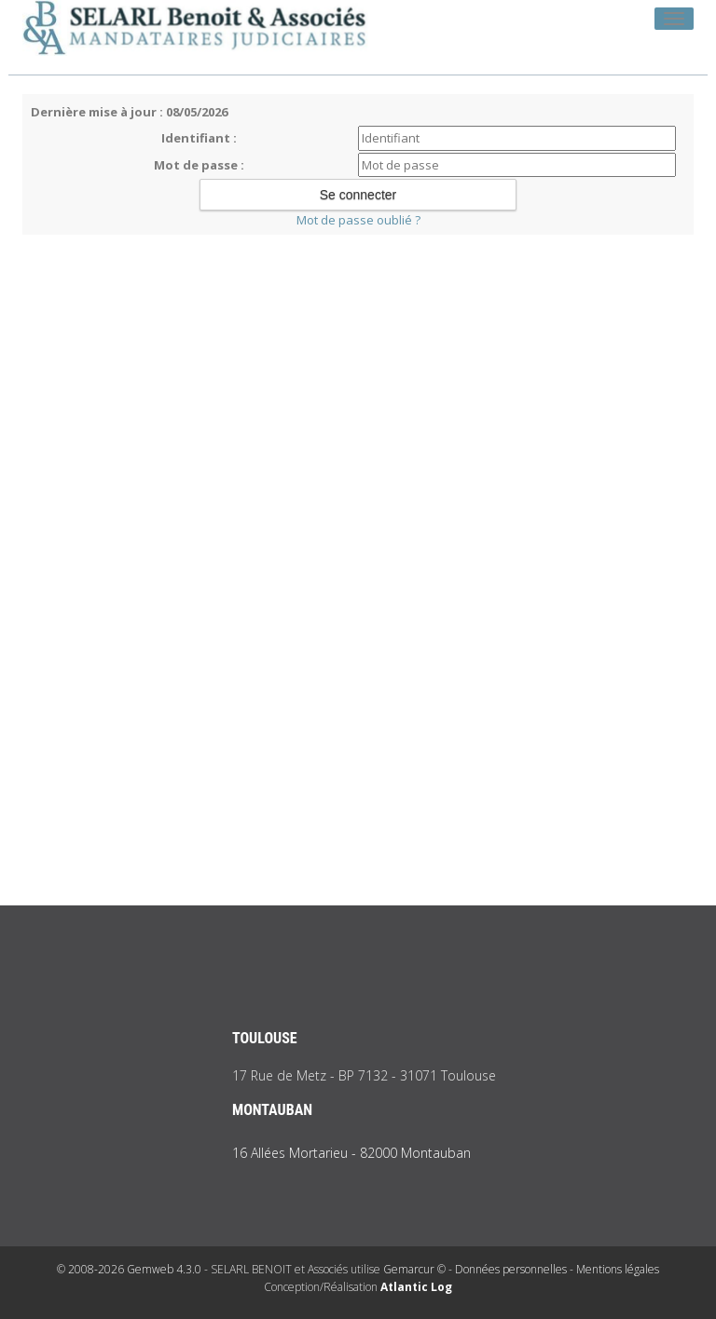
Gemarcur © (414, 1269)
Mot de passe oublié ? (358, 219)
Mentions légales (617, 1269)
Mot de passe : (199, 164)
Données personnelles (511, 1269)
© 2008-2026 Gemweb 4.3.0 (129, 1269)
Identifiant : (199, 137)
